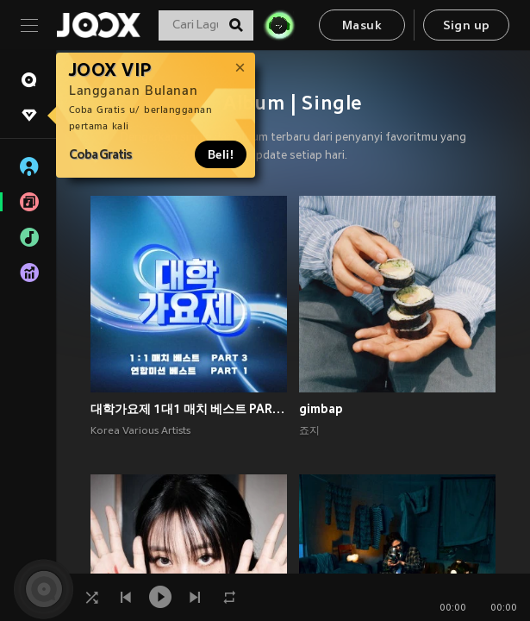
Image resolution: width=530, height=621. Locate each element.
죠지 (309, 431)
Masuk (362, 26)
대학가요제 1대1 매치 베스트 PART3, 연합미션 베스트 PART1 (188, 409)
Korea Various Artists (140, 431)
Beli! (221, 154)
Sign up (466, 26)
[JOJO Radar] (279, 25)
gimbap (321, 409)
